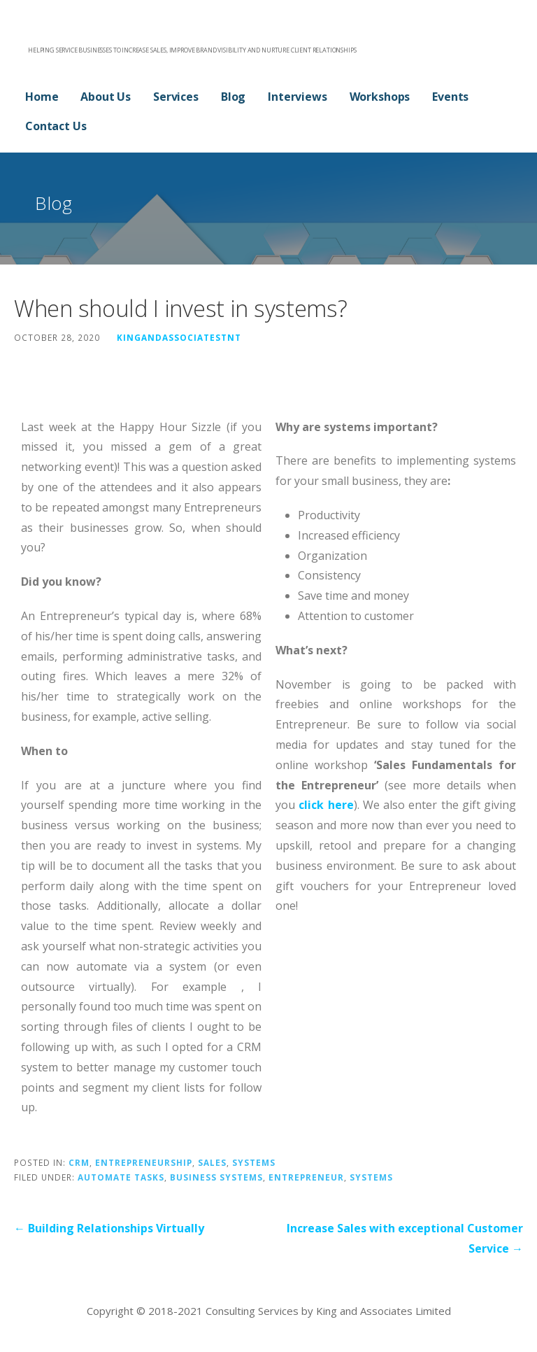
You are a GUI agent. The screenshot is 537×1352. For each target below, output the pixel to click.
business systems (216, 1177)
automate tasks (121, 1177)
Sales (212, 1162)
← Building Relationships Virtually (109, 1228)
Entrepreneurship (143, 1162)
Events (450, 96)
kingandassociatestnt (179, 337)
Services (176, 96)
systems (371, 1177)
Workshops (380, 96)
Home (41, 96)
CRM (79, 1162)
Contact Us (55, 126)
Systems (253, 1162)
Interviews (297, 96)
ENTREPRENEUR (306, 1177)
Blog (233, 96)
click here (326, 804)
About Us (105, 96)
